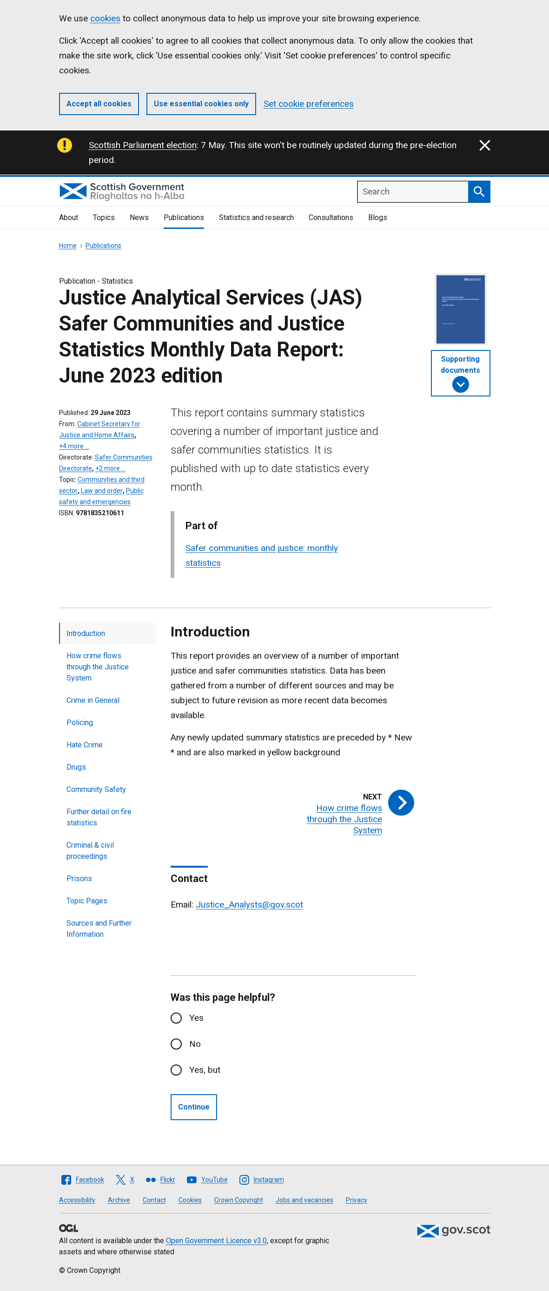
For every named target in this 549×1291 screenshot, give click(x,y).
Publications (184, 217)
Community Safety (96, 789)
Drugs (76, 767)
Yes (196, 1017)
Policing (79, 722)
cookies (105, 18)
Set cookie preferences (309, 103)
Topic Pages (86, 900)
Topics (104, 217)
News (139, 217)
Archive (119, 1200)
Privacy (356, 1200)
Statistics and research (256, 217)
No (195, 1043)
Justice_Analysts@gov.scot (249, 904)
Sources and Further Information (99, 929)
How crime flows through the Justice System (97, 666)
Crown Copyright (238, 1200)
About (68, 217)
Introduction (85, 633)
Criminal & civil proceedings (90, 851)
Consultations (331, 217)
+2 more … (110, 468)
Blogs (377, 217)
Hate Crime (84, 744)
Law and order (102, 490)
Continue (194, 1107)
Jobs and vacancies (304, 1200)
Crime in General (92, 700)
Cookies (190, 1200)
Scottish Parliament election (143, 145)
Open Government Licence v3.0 (216, 1240)
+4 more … (74, 446)
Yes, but (204, 1069)
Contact (154, 1200)
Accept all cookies (99, 103)
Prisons (79, 878)
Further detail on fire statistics (99, 817)
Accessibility (77, 1200)
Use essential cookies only (201, 103)
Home (68, 245)
